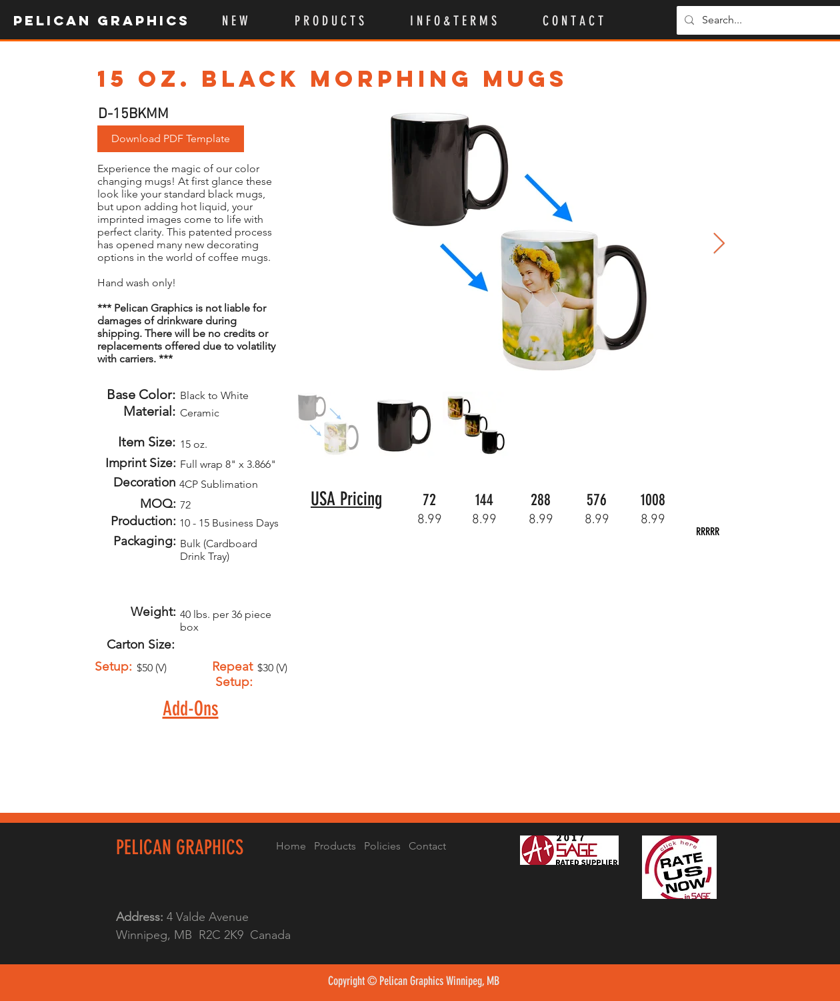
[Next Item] (718, 244)
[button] (342, 20)
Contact (427, 846)
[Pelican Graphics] (102, 21)
